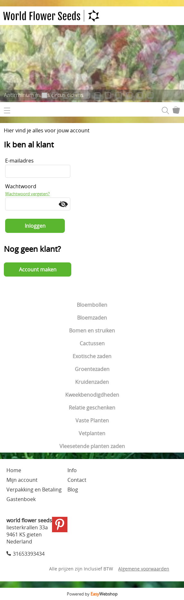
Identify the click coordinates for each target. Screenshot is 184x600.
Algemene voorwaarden (143, 569)
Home (13, 470)
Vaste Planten (92, 420)
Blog (72, 489)
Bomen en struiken (92, 330)
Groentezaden (92, 369)
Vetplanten (92, 433)
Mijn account (22, 479)
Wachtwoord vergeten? (27, 194)
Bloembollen (92, 304)
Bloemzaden (92, 317)
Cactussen (92, 343)
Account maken (38, 269)
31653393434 (29, 553)
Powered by (92, 594)
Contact (76, 479)
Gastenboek (21, 499)
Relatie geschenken (92, 407)
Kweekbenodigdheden (92, 394)
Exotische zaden (92, 356)
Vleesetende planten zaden (92, 446)
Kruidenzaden (92, 381)
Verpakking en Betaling (34, 489)
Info (72, 470)
